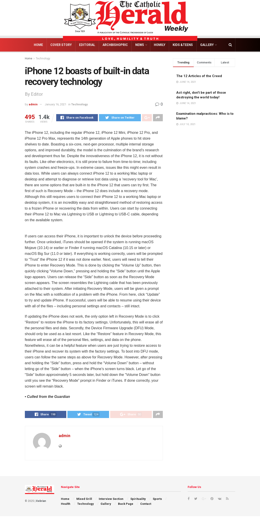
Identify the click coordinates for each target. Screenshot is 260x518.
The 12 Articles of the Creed (199, 76)
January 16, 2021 (55, 104)
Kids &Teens (183, 45)
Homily (159, 45)
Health (65, 505)
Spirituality (138, 500)
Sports (157, 500)
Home (38, 45)
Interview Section (111, 500)
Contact (145, 505)
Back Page (125, 505)
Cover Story (61, 45)
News (139, 45)
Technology (43, 58)
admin (33, 104)
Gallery (207, 45)
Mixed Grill (84, 500)
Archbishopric (115, 45)
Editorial (87, 45)
